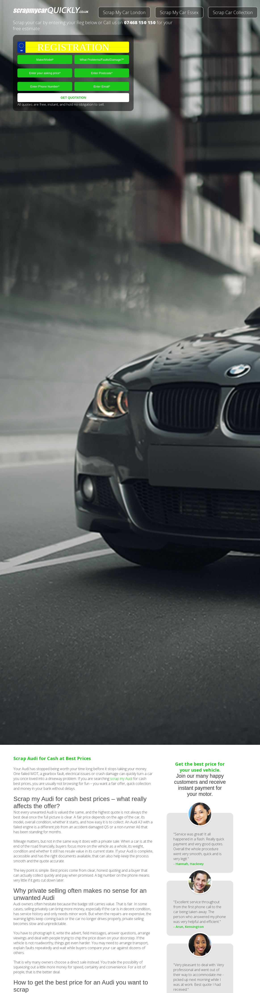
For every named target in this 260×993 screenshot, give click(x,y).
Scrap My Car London (124, 12)
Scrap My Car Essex (179, 12)
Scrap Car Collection (233, 12)
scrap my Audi (121, 778)
